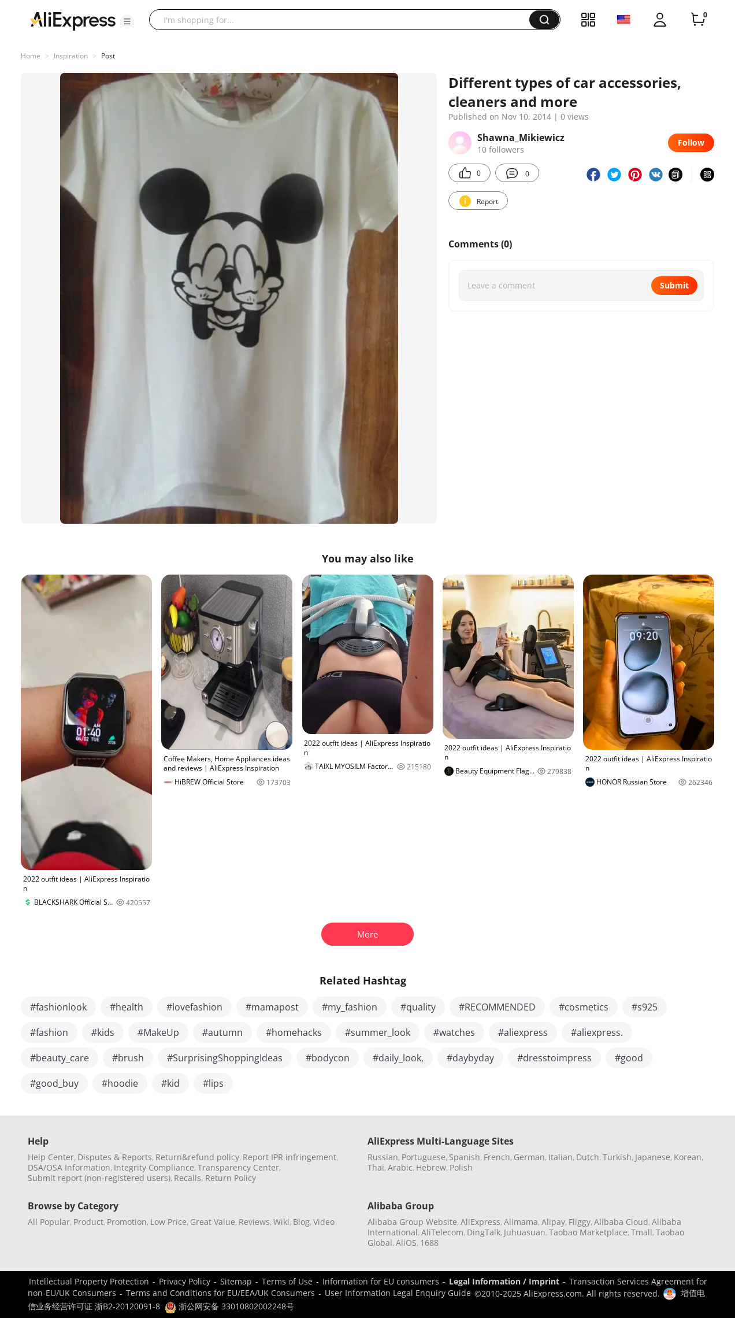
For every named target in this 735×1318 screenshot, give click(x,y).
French (497, 1157)
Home (30, 56)
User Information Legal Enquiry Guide (398, 1292)
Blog (301, 1221)
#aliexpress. (597, 1032)
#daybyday (470, 1058)
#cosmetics (583, 1007)
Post (108, 56)
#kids (102, 1032)
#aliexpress (523, 1032)
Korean (687, 1157)
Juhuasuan (524, 1232)
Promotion (127, 1221)
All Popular (49, 1221)
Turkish (617, 1157)
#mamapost (272, 1007)
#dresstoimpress (554, 1058)
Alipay (553, 1221)
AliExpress (480, 1221)
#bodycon (328, 1058)
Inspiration (71, 56)
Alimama (521, 1221)
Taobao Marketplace (588, 1232)
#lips (213, 1083)
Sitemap (236, 1281)
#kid (170, 1083)
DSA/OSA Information (69, 1167)
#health (126, 1007)
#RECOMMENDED (497, 1007)
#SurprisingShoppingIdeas (225, 1058)
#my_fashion (349, 1007)
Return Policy (230, 1177)
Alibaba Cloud (621, 1221)
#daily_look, (398, 1058)
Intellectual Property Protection (89, 1281)
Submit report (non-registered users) (99, 1177)
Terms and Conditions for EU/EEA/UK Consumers (220, 1292)
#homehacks (294, 1032)
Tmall (641, 1232)
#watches (454, 1032)
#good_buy (54, 1083)
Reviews (254, 1221)
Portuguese (424, 1157)
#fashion (49, 1032)
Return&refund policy (197, 1157)
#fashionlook (58, 1007)
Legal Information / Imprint (504, 1281)
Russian (383, 1157)
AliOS (406, 1242)
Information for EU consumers (380, 1281)
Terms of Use (287, 1281)
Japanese (652, 1157)
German (529, 1157)
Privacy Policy (184, 1281)
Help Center (51, 1157)
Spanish (464, 1157)
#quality (418, 1007)
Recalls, (188, 1177)
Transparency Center (238, 1167)
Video (324, 1221)
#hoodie (120, 1083)
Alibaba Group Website (412, 1221)
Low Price (168, 1221)
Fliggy (580, 1221)
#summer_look (377, 1032)
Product (88, 1221)
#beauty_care (59, 1058)
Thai (376, 1167)
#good (629, 1058)
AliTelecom (442, 1232)
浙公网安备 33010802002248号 (229, 1306)
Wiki (281, 1221)
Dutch (587, 1157)
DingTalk (483, 1232)
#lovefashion (194, 1007)
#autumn (222, 1032)
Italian (560, 1157)
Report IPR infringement (289, 1157)
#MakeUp (158, 1032)
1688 (429, 1242)
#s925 (645, 1007)
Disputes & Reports (114, 1157)
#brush (128, 1058)
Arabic (400, 1167)
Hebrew (431, 1167)
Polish (461, 1167)
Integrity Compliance (154, 1167)
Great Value (212, 1221)
